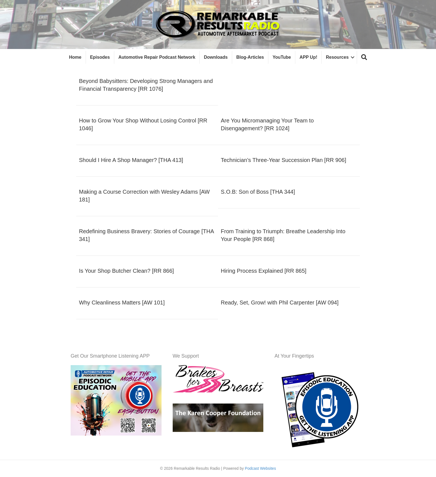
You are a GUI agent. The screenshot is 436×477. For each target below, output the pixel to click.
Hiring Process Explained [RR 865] (263, 271)
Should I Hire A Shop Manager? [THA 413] (131, 160)
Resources (337, 57)
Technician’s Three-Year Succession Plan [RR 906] (283, 160)
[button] (364, 57)
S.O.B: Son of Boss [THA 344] (258, 192)
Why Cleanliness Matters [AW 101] (122, 302)
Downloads (215, 57)
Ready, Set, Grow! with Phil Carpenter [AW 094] (280, 302)
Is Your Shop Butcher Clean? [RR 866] (126, 271)
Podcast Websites (260, 468)
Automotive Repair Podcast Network (156, 57)
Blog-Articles (250, 57)
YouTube (281, 57)
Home (75, 57)
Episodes (100, 57)
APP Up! (308, 57)
